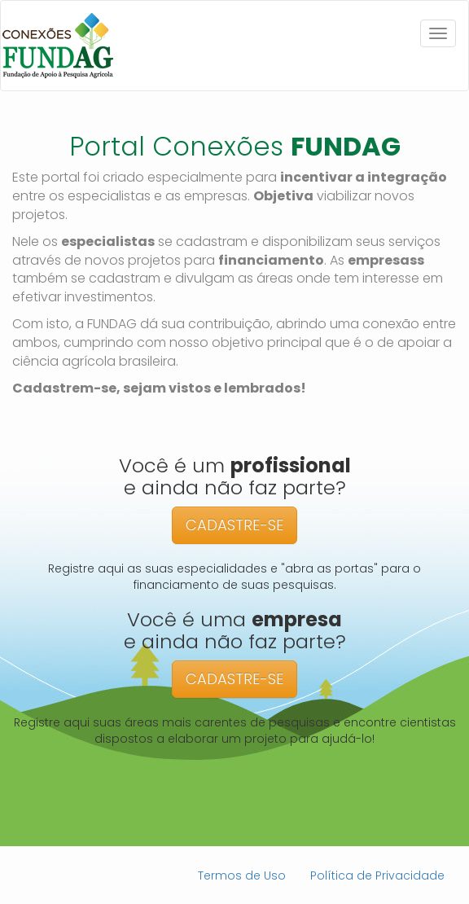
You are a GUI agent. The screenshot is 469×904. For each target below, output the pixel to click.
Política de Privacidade (377, 875)
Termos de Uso (242, 875)
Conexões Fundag (57, 45)
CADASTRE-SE (234, 525)
